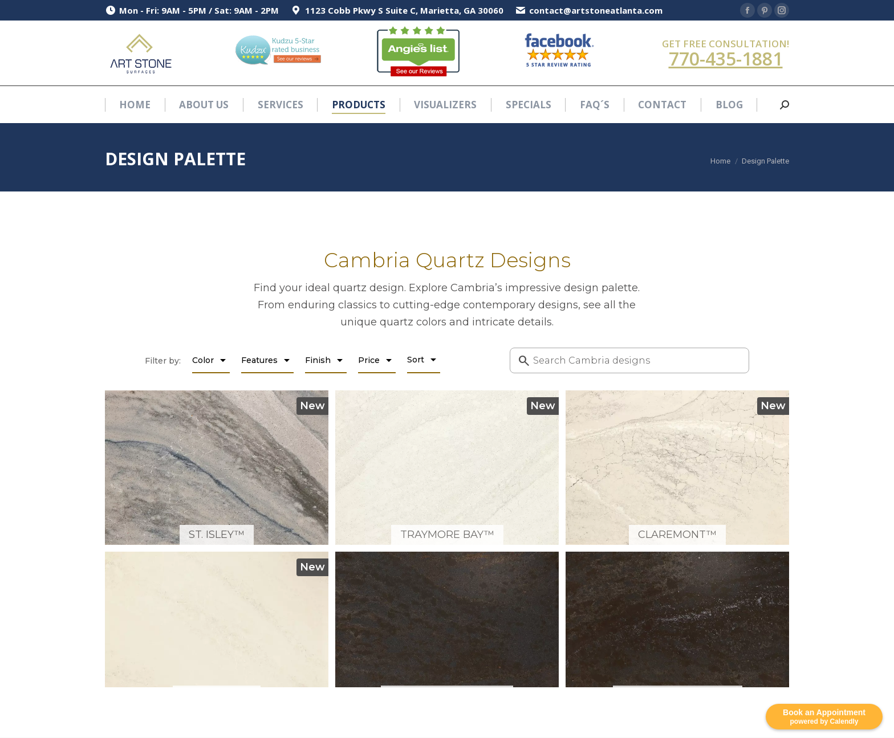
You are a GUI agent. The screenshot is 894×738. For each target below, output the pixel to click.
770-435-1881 (726, 58)
